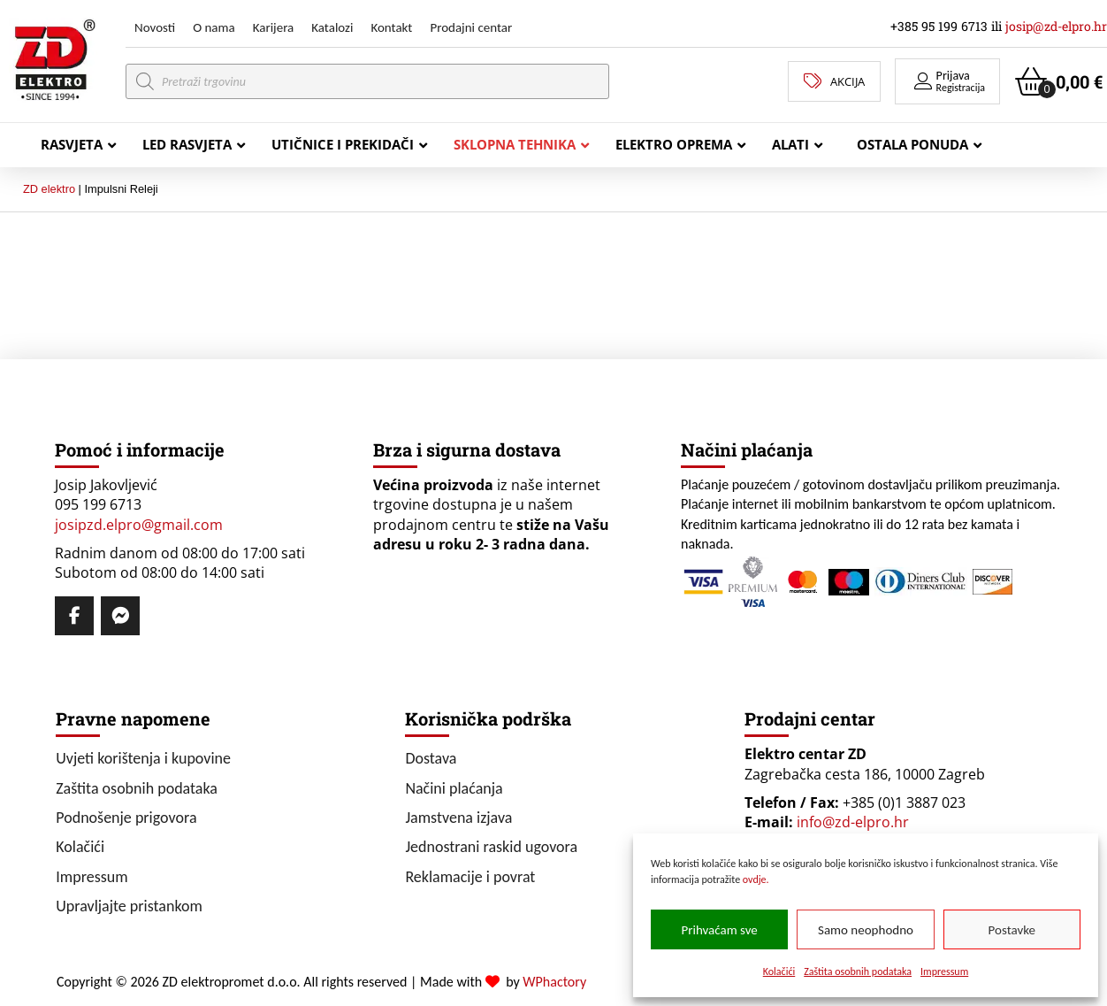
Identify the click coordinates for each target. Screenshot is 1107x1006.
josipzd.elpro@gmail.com (139, 524)
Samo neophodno (865, 930)
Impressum (944, 971)
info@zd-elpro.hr (853, 822)
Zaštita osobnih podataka (858, 971)
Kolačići (779, 971)
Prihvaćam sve (720, 930)
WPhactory (554, 981)
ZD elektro (49, 189)
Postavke (1012, 930)
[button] (947, 81)
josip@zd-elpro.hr (1056, 26)
